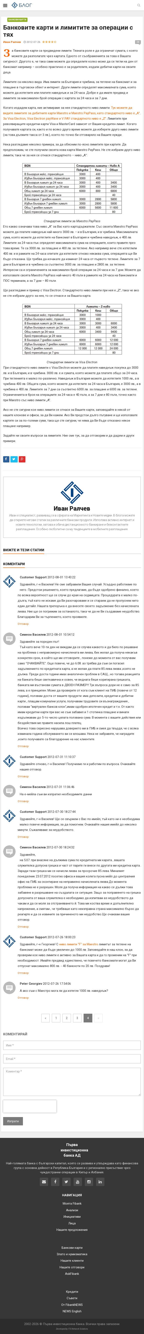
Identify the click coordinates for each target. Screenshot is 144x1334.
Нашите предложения (72, 1230)
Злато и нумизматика (72, 1254)
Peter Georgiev (31, 984)
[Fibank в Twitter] (66, 1182)
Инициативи (72, 1217)
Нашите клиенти (72, 1261)
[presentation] (29, 1106)
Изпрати (13, 1121)
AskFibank (72, 1274)
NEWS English (72, 1311)
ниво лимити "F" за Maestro (78, 944)
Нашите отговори (72, 1267)
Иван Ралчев (72, 508)
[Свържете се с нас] (44, 1182)
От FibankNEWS (72, 1305)
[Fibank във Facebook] (55, 1182)
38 (137, 42)
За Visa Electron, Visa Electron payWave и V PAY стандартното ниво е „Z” (54, 118)
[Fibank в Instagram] (89, 1182)
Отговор (23, 623)
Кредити (72, 1292)
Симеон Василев (33, 634)
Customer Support (33, 577)
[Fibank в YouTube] (78, 1182)
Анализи (72, 1210)
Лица (72, 1223)
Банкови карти (17, 20)
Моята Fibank (72, 1203)
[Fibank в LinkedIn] (100, 1182)
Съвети (72, 1298)
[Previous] (45, 1018)
